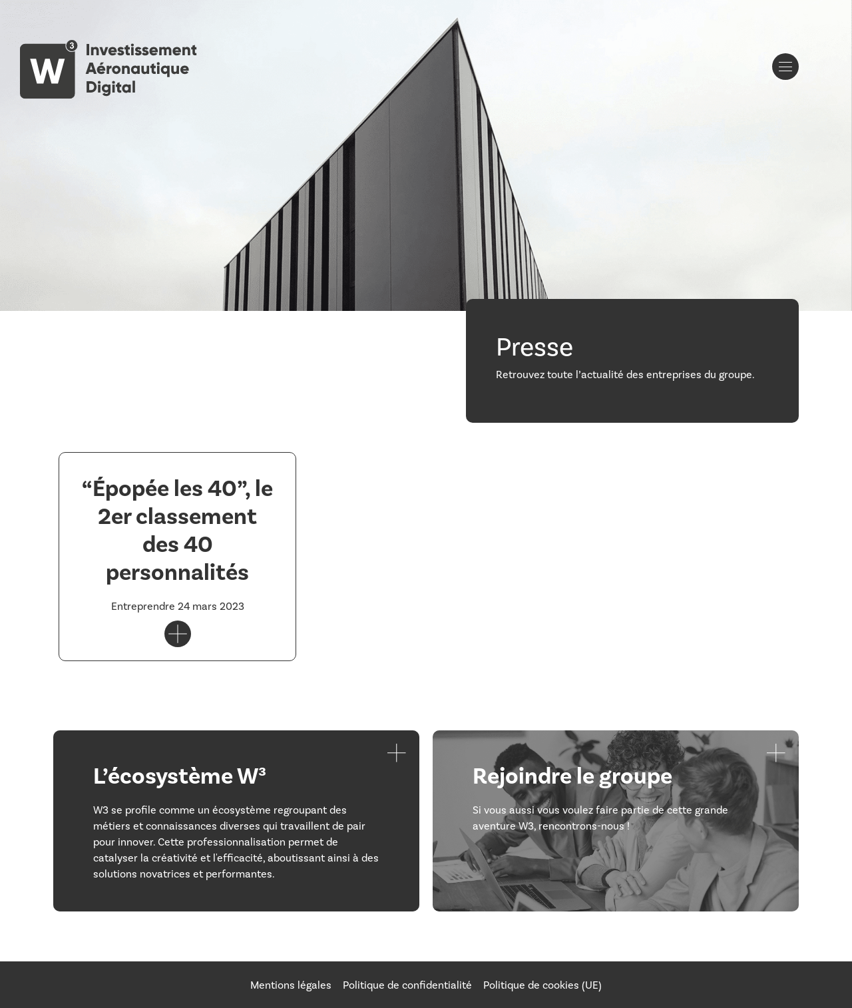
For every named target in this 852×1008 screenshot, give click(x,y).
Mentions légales (290, 984)
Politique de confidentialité (407, 984)
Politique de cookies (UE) (542, 984)
